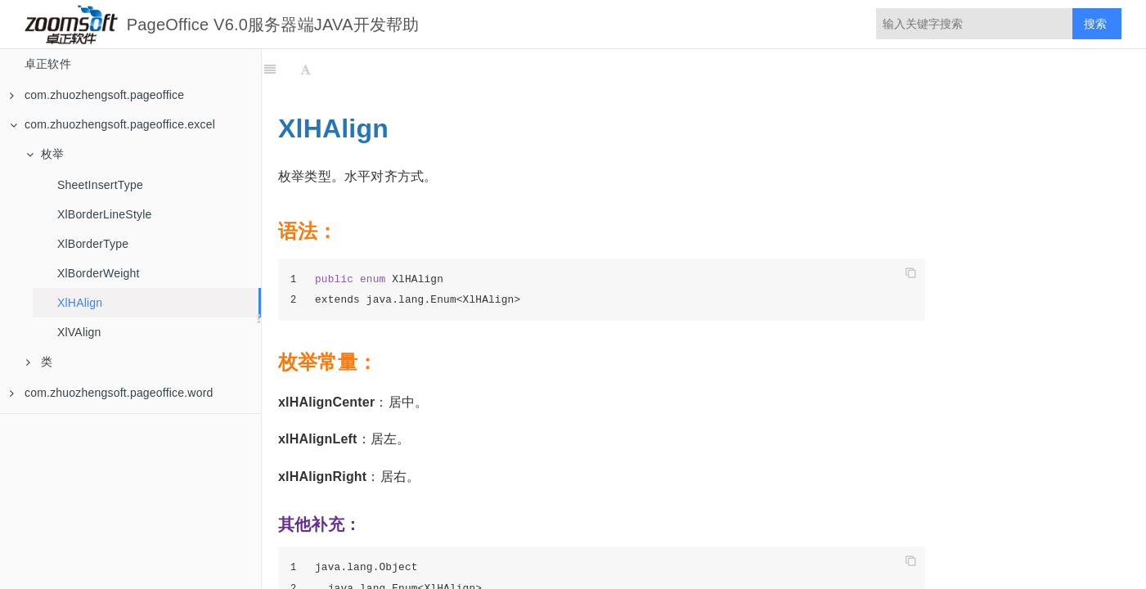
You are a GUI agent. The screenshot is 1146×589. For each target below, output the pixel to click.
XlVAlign (79, 332)
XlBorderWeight (98, 273)
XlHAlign (79, 302)
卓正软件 (48, 63)
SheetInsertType (100, 184)
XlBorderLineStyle (104, 214)
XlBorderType (92, 243)
